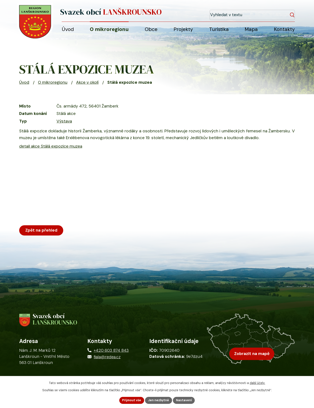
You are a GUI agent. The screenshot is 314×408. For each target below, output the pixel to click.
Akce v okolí (87, 84)
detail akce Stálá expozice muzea (50, 147)
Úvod (24, 84)
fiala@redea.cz (107, 359)
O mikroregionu (52, 84)
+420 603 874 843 (111, 352)
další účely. (257, 383)
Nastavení (184, 400)
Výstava (64, 122)
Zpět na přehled (42, 232)
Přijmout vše (131, 400)
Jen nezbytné (158, 400)
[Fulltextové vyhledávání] (275, 12)
